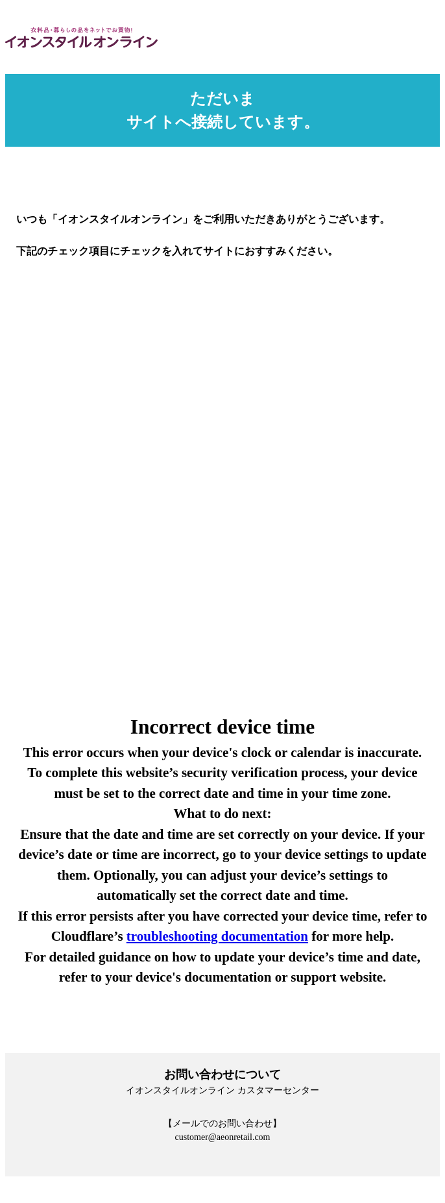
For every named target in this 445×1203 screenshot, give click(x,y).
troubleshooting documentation (217, 936)
